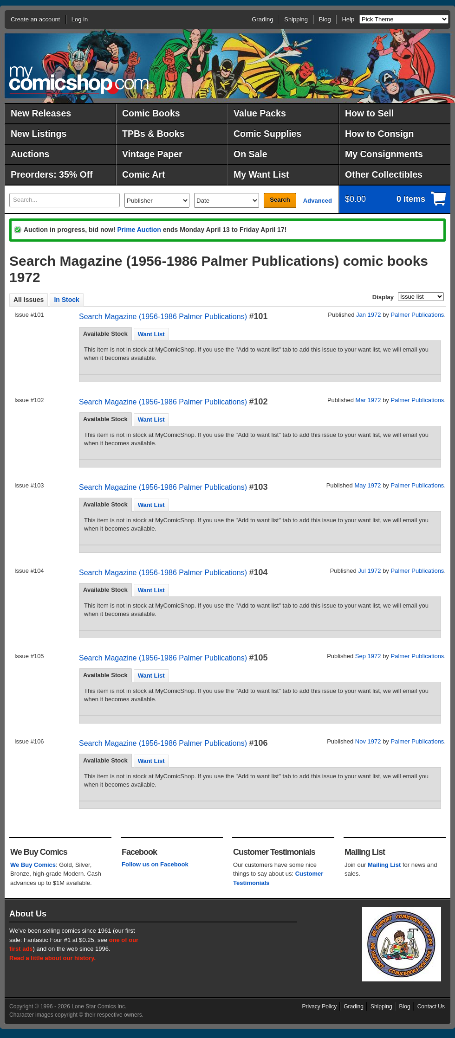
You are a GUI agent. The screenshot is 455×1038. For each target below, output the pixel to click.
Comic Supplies (267, 133)
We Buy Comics (33, 864)
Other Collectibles (383, 174)
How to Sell (369, 113)
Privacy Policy (319, 1006)
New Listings (38, 133)
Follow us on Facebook (155, 864)
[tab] (105, 334)
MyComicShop (79, 80)
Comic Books (151, 113)
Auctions (30, 154)
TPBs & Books (153, 133)
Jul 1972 (369, 570)
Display (383, 297)
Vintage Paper (152, 154)
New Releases (41, 113)
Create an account (35, 19)
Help (348, 19)
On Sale (250, 154)
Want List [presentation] (151, 334)
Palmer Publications (417, 314)
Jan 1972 (368, 314)
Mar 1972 (368, 400)
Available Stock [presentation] (105, 333)
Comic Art (143, 174)
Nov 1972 (368, 741)
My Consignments (384, 154)
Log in (80, 19)
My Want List (261, 174)
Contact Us (431, 1006)
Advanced (317, 201)
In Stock (66, 299)
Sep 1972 (368, 656)
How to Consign (379, 133)
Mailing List (384, 864)
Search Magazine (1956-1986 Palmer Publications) (163, 316)
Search (280, 199)
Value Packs (260, 113)
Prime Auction (139, 229)
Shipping (296, 19)
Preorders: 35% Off (52, 174)
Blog (325, 19)
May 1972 (367, 485)
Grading (262, 19)
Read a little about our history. (52, 958)
